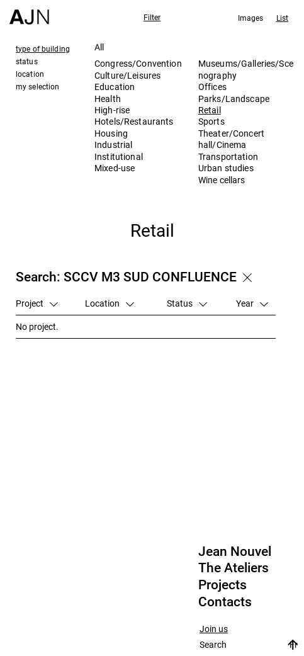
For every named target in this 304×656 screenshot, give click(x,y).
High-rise (112, 110)
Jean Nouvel (234, 551)
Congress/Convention (138, 63)
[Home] (29, 12)
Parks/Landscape (233, 99)
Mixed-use (114, 168)
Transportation (228, 156)
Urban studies (226, 168)
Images (251, 18)
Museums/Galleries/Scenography (245, 69)
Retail (209, 110)
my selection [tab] (37, 86)
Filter (152, 17)
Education (114, 87)
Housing (111, 133)
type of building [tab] (43, 48)
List (282, 18)
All (99, 47)
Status (187, 303)
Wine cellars (221, 180)
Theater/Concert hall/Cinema (231, 138)
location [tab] (30, 74)
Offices (212, 87)
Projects (222, 585)
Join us (214, 629)
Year (252, 303)
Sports (211, 121)
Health (107, 99)
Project (37, 303)
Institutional (118, 156)
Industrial (113, 144)
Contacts (225, 602)
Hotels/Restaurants (134, 121)
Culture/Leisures (127, 75)
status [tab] (27, 61)
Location (109, 303)
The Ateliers (233, 568)
